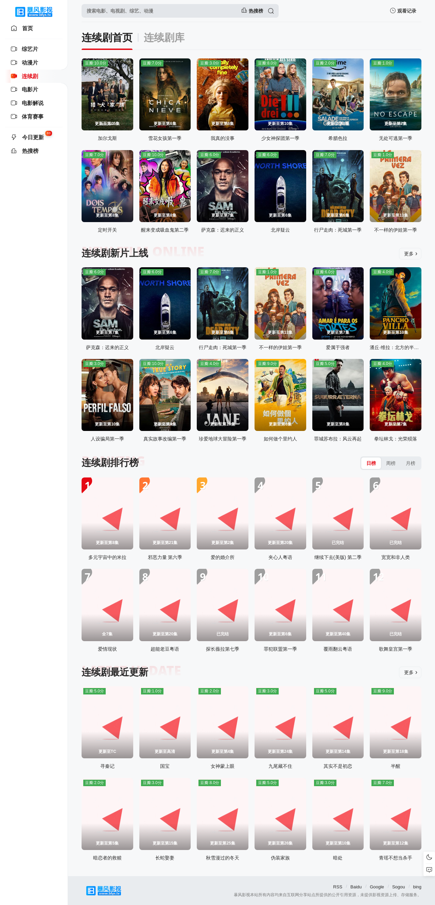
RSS (337, 886)
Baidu (356, 886)
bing (417, 886)
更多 (411, 253)
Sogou (398, 886)
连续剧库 (164, 37)
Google (377, 886)
